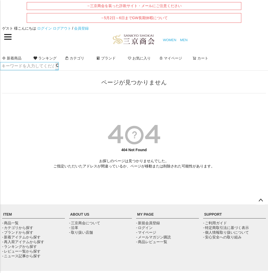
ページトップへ (260, 200)
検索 (56, 66)
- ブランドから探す (17, 232)
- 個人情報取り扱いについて (226, 232)
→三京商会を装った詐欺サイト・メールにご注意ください (134, 6)
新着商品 (11, 58)
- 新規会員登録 (148, 223)
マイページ (170, 58)
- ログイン (144, 228)
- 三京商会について (84, 223)
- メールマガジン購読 (153, 237)
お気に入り (139, 58)
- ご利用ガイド (215, 223)
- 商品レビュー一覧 (151, 242)
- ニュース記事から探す (21, 256)
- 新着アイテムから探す (21, 237)
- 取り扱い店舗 (81, 232)
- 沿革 (73, 228)
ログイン (44, 28)
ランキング (45, 58)
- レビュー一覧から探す (21, 251)
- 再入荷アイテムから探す (23, 242)
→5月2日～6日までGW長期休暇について (134, 18)
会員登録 (81, 28)
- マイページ (146, 232)
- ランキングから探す (19, 246)
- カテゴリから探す (17, 228)
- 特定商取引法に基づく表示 (226, 228)
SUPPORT (213, 214)
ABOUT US (79, 214)
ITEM (7, 214)
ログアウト (62, 28)
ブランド (106, 58)
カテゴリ (74, 58)
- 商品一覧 (10, 223)
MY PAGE (145, 214)
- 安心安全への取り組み (222, 237)
